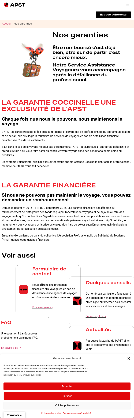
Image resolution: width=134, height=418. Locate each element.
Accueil (6, 23)
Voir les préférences (67, 405)
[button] (129, 358)
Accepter (67, 386)
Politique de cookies (51, 413)
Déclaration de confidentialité (77, 413)
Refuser (67, 396)
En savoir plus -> (66, 307)
